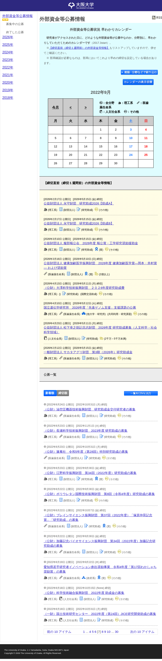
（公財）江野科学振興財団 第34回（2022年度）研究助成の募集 (90, 473)
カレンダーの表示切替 (138, 82)
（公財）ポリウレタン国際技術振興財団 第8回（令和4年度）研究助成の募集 (99, 494)
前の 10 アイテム (59, 631)
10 (109, 631)
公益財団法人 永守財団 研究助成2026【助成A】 (79, 203)
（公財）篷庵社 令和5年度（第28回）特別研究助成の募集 (86, 451)
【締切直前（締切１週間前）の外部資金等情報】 (79, 47)
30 (116, 631)
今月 (55, 107)
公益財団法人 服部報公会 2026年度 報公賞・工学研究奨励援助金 (91, 243)
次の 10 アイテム (142, 631)
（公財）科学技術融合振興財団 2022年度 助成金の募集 (84, 593)
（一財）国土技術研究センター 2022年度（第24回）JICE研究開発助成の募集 (100, 614)
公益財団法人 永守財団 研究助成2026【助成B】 (79, 223)
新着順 (49, 393)
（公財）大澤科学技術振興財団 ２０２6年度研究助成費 (84, 287)
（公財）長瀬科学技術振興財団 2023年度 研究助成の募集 (86, 430)
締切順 (62, 393)
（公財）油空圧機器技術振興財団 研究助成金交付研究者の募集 (89, 409)
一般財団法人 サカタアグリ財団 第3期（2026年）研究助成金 (88, 352)
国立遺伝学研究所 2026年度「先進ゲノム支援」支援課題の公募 (90, 307)
